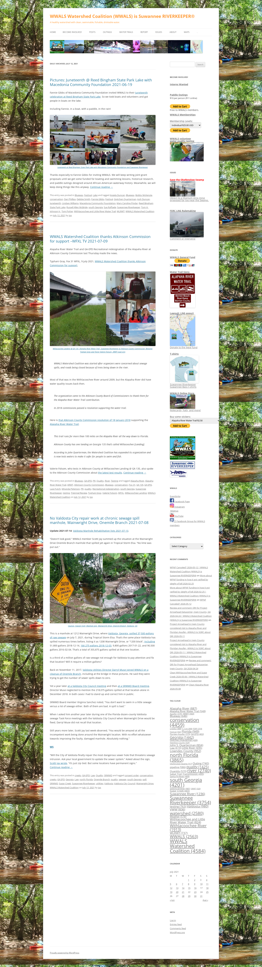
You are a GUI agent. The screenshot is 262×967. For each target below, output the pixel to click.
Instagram (177, 506)
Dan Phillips (70, 199)
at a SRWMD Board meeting (133, 686)
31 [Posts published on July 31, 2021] (201, 896)
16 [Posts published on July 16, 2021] (195, 887)
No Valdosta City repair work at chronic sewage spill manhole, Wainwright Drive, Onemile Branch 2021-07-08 (99, 520)
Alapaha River (137, 480)
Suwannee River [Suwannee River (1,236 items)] (187, 793)
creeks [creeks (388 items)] (176, 728)
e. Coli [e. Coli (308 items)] (187, 729)
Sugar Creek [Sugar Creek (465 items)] (180, 790)
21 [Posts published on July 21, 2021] (183, 892)
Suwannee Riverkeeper (128, 207)
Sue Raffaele (110, 207)
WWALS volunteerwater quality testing (182, 140)
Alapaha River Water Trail (64, 424)
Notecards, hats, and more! (185, 409)
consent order (132, 775)
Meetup (174, 510)
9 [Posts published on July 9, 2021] (194, 883)
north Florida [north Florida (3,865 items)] (184, 757)
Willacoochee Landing (136, 492)
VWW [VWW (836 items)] (177, 809)
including (149, 641)
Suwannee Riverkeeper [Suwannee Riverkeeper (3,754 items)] (190, 800)
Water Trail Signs (179, 272)
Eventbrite (175, 496)
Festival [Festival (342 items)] (175, 732)
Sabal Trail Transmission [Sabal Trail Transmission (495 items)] (187, 774)
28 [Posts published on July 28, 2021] (183, 896)
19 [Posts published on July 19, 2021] (171, 892)
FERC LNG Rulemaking (183, 210)
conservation (56, 199)
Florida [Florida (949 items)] (190, 731)
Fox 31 (132, 484)
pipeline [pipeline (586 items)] (178, 767)
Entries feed (176, 924)
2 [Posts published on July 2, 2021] (194, 879)
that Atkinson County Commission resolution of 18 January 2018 (94, 420)
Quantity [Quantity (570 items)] (178, 771)
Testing (114, 480)
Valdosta (108, 783)
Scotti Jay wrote (58, 763)
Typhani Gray (94, 492)
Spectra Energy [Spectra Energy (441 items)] (180, 788)
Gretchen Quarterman (125, 199)
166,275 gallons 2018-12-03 (96, 645)
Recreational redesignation (105, 488)
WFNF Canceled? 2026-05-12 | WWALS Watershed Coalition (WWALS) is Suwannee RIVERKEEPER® (189, 571)
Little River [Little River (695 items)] (192, 748)
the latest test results (110, 472)
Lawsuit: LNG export (182, 313)
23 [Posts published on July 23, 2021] (195, 892)
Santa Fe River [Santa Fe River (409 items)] (179, 776)
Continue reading (101, 187)
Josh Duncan (143, 199)
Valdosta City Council (124, 783)
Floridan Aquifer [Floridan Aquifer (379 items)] (180, 734)
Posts (92, 32)
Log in (173, 920)
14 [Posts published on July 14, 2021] (183, 887)
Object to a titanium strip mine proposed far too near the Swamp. (189, 198)
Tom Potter (67, 211)
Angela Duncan (117, 195)
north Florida (86, 779)
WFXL (121, 492)
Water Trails (126, 32)
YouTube (176, 516)
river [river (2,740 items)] (199, 770)
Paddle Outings (179, 94)
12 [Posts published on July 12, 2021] (171, 887)
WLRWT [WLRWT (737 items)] (179, 833)
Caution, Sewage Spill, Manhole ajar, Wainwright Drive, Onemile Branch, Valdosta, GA (102, 626)
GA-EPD (88, 480)
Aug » (205, 900)
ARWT (70, 484)
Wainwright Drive (144, 783)
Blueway (79, 195)
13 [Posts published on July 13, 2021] (177, 887)
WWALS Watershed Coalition (140, 211)
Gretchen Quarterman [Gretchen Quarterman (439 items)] (184, 740)
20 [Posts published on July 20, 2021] (177, 892)
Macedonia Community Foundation (98, 203)
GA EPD (148, 484)
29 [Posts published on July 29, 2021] (189, 896)
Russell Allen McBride (77, 207)
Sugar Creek (65, 783)
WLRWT (121, 211)
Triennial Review (79, 492)
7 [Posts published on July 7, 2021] (182, 883)
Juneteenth (55, 203)
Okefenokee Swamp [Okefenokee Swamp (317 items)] (181, 763)
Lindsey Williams (70, 203)
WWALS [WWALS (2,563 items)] (184, 836)
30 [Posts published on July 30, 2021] (195, 896)
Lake (95, 195)
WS (52, 746)
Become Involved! (72, 32)
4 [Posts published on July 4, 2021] (206, 879)
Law (93, 775)
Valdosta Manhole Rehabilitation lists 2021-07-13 (100, 530)
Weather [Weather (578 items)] (178, 816)
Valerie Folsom (109, 492)
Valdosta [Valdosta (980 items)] (197, 806)
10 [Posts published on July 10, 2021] (201, 883)
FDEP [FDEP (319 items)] (197, 728)
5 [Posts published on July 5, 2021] (170, 883)
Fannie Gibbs (97, 199)
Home (53, 32)
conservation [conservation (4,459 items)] (184, 722)
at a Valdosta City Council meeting (87, 686)
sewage (122, 779)
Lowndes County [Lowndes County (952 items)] (185, 751)
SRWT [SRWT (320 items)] (195, 788)
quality (88, 488)
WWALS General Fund (182, 257)
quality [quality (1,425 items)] (197, 766)
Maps (186, 32)
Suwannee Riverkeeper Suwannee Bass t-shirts (184, 384)
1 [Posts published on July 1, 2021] (188, 879)
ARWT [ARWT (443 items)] (188, 713)
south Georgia (96, 207)
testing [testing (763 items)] (178, 806)
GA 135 (139, 484)
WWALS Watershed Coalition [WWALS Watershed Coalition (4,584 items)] (188, 846)
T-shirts (174, 353)
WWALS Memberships (183, 114)
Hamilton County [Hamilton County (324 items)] (179, 742)
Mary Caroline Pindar (127, 203)
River (107, 480)
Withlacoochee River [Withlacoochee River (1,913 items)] (188, 827)
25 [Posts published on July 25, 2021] (207, 892)
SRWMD (108, 775)
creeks (78, 775)
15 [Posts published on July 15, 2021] (189, 887)
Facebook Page (180, 501)
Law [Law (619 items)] (175, 748)
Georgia (70, 779)
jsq (70, 215)
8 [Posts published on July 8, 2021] (188, 883)
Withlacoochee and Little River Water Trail (95, 211)
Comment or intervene (187, 237)
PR (94, 480)
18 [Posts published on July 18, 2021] (207, 887)
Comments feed (178, 928)
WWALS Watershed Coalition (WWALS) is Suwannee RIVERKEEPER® (122, 16)
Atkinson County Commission (89, 484)
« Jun (172, 900)
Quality (100, 480)
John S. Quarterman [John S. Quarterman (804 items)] (186, 745)
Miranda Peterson (71, 488)
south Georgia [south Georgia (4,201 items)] (186, 782)
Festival (88, 195)
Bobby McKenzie (143, 195)
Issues (158, 32)
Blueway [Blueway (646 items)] (178, 716)
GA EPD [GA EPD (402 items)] (197, 734)
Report (144, 32)
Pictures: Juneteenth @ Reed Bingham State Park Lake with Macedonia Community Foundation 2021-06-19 (101, 82)
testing (66, 492)
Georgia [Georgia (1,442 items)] (182, 737)
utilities (99, 783)
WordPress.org (177, 932)
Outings (107, 32)
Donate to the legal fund (183, 346)
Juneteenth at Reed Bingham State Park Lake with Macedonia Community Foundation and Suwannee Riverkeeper (102, 167)
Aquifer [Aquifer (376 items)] (176, 713)
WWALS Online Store (182, 393)
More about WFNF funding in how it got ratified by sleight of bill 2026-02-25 (191, 579)
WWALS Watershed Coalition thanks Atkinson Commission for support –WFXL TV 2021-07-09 (100, 238)
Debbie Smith (83, 199)
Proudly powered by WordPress (64, 952)
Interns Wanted (179, 84)
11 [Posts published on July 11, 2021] (207, 883)
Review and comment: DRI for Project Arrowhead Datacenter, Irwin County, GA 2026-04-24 (190, 664)
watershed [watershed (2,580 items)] (187, 813)
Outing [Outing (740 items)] (201, 763)
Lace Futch (55, 488)
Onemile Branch (102, 779)
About (173, 32)
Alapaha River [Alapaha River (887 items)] (183, 708)
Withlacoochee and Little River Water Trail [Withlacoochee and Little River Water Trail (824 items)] (187, 820)
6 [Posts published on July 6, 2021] (176, 883)
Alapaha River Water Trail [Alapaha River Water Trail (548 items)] (188, 711)
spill (144, 779)
